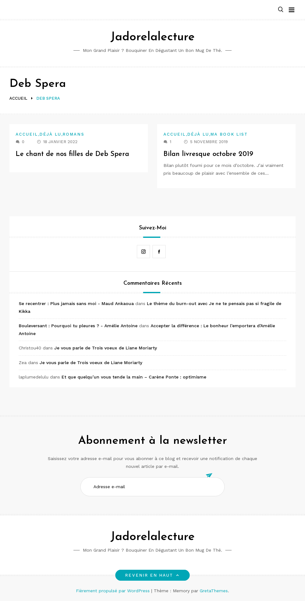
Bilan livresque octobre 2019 (208, 154)
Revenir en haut (152, 575)
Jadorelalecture (152, 37)
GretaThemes (214, 590)
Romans (73, 134)
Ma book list (229, 134)
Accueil (27, 134)
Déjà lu (50, 134)
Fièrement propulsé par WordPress (113, 590)
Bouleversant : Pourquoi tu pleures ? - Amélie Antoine (78, 325)
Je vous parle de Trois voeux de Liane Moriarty (105, 347)
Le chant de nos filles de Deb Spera (72, 154)
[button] (280, 10)
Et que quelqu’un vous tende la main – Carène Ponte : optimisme (134, 376)
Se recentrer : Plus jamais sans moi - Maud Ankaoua (76, 303)
